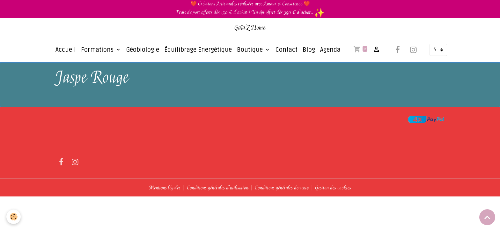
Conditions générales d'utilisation (217, 188)
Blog (309, 50)
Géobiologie (142, 50)
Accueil (65, 50)
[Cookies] (13, 217)
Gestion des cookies (333, 188)
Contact (287, 50)
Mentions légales (164, 188)
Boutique (250, 50)
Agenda (330, 50)
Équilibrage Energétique (198, 50)
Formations (98, 50)
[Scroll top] (487, 217)
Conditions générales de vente (282, 188)
